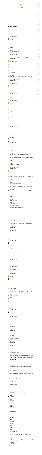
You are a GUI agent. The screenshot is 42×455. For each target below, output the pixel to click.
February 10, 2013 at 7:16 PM (13, 58)
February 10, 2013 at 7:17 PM (13, 61)
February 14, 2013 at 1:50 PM (13, 316)
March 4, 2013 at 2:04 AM (13, 370)
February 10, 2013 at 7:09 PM (13, 55)
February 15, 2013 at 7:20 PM (13, 330)
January (38, 13)
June (37, 18)
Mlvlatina (10, 395)
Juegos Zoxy (26, 434)
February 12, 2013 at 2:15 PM (13, 289)
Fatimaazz (11, 47)
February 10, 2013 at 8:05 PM (13, 103)
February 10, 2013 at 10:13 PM (13, 142)
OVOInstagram (38, 97)
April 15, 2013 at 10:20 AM (13, 400)
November (38, 31)
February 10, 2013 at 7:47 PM (13, 96)
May (37, 10)
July (37, 9)
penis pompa (11, 419)
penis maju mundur (11, 423)
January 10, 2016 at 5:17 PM (13, 431)
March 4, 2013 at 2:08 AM (13, 381)
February (38, 4)
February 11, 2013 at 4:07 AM (13, 224)
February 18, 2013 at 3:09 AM (13, 339)
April (37, 11)
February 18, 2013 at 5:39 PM (13, 342)
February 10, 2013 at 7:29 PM (13, 86)
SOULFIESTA (11, 202)
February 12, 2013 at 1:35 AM (13, 276)
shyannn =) (11, 199)
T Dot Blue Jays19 (11, 137)
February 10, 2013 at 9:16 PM (13, 119)
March (37, 20)
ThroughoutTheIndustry (12, 392)
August (37, 8)
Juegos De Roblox (22, 434)
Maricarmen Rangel (11, 189)
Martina (10, 294)
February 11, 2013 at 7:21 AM (13, 227)
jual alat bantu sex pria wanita (12, 411)
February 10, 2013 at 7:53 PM (13, 100)
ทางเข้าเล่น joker (11, 442)
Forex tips (11, 403)
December (38, 22)
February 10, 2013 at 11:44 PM (13, 168)
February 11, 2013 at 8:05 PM (13, 266)
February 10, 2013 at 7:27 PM (13, 83)
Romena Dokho (11, 196)
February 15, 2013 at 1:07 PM (13, 327)
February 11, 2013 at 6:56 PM (13, 259)
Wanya (10, 111)
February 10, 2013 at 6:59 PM (13, 36)
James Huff (11, 182)
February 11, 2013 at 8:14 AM (13, 230)
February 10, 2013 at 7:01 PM (13, 39)
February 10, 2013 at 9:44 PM (13, 126)
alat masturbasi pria (11, 429)
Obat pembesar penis (12, 405)
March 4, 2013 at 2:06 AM (13, 376)
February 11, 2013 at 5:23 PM (13, 250)
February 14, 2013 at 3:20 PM (13, 319)
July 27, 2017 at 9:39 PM (13, 437)
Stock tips (13, 403)
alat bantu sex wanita (12, 417)
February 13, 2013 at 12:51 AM (13, 309)
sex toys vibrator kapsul (12, 421)
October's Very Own (3, 5)
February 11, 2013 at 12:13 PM (13, 240)
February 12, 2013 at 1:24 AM (13, 270)
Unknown (10, 78)
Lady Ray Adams (11, 75)
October (38, 15)
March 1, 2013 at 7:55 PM (13, 359)
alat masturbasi (11, 425)
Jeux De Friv (20, 434)
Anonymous (11, 134)
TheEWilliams (11, 163)
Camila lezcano (11, 216)
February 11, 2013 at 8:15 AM (13, 233)
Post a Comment (9, 445)
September (38, 6)
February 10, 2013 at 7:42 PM (13, 93)
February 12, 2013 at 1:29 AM (13, 273)
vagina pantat (11, 427)
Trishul (10, 166)
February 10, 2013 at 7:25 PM (13, 80)
